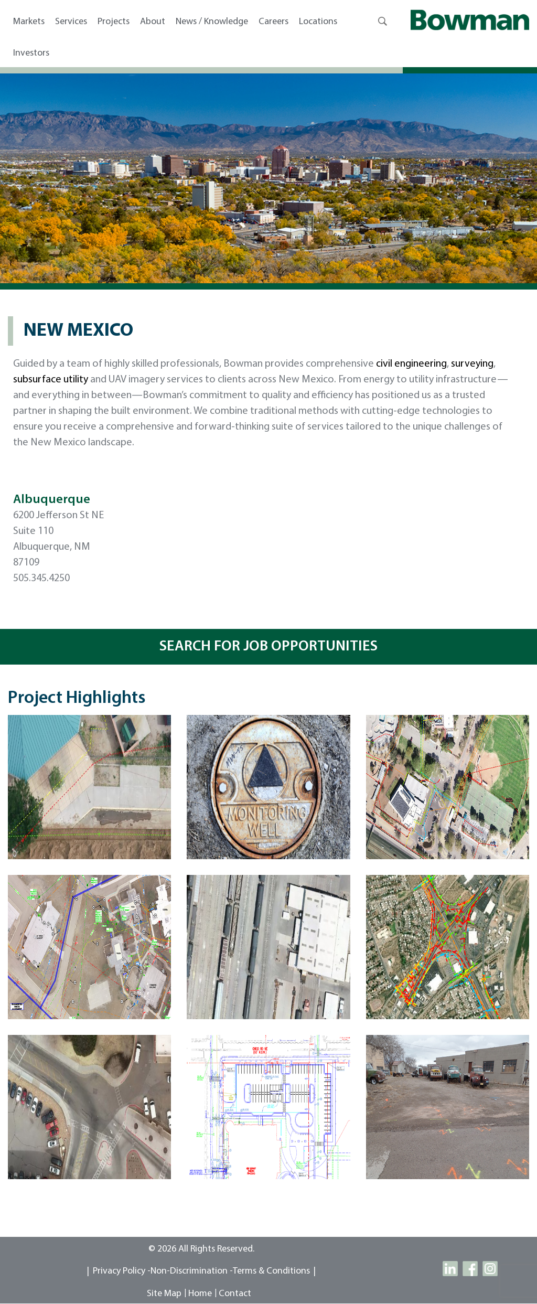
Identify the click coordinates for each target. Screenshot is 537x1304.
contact (235, 1294)
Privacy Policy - (122, 1271)
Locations (318, 22)
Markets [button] (29, 22)
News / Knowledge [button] (212, 22)
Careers (273, 22)
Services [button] (71, 22)
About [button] (152, 22)
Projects (114, 22)
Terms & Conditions (271, 1271)
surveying (472, 364)
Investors (31, 53)
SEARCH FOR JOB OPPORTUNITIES (268, 646)
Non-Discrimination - (192, 1271)
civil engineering (411, 364)
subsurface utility (50, 380)
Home (200, 1294)
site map (164, 1294)
